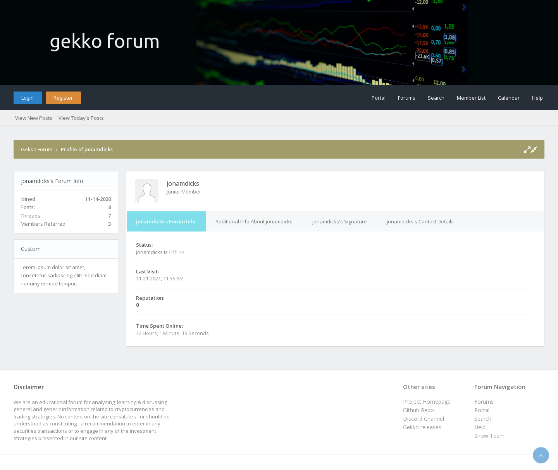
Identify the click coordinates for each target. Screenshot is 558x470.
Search (436, 97)
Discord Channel (423, 418)
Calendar (509, 97)
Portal (379, 97)
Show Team (489, 435)
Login (27, 97)
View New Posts (33, 117)
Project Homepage (427, 401)
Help (537, 97)
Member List (471, 97)
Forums (406, 97)
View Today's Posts (81, 117)
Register (63, 97)
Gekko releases (422, 427)
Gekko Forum (36, 149)
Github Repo (418, 410)
